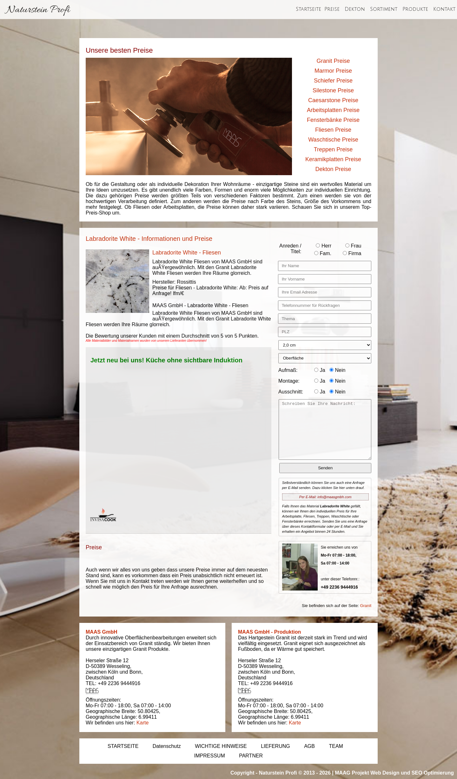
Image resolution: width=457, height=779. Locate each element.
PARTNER (251, 755)
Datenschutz (167, 746)
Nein (337, 370)
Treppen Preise (333, 149)
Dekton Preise (333, 169)
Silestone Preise (333, 90)
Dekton (355, 9)
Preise (332, 9)
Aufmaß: (287, 370)
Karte (142, 722)
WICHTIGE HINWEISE (221, 746)
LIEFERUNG (275, 746)
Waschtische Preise (333, 139)
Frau (353, 245)
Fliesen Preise (333, 130)
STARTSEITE (123, 746)
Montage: (289, 381)
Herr (323, 245)
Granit (365, 605)
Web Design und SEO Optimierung (412, 773)
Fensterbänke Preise (333, 120)
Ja (319, 370)
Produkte (415, 9)
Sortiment (383, 9)
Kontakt (444, 9)
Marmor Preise (333, 71)
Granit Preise (333, 61)
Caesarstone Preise (333, 100)
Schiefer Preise (333, 80)
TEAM (336, 746)
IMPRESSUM (209, 755)
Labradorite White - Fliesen (186, 252)
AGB (309, 746)
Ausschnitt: (290, 391)
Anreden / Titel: (290, 248)
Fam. (322, 253)
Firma (352, 253)
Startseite (308, 9)
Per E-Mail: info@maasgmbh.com (325, 497)
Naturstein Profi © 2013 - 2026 (295, 773)
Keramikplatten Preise (333, 159)
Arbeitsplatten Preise (333, 110)
